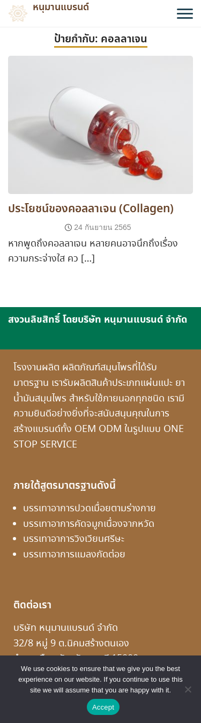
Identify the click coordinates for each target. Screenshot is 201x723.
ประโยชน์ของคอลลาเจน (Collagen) (91, 209)
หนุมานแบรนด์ (61, 7)
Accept (103, 707)
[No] (187, 689)
